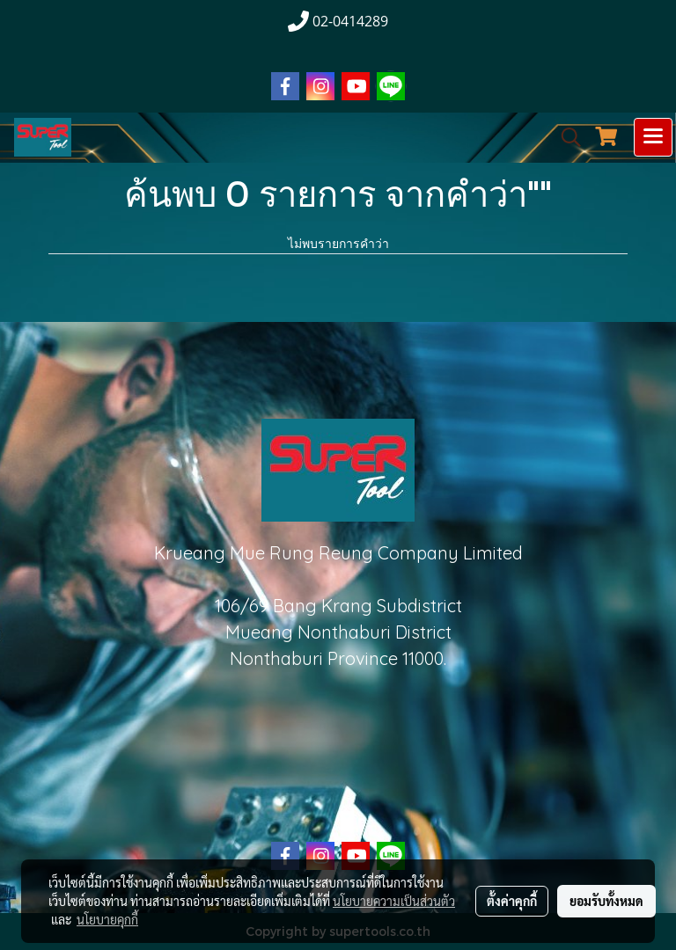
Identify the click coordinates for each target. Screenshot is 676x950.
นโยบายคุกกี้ (107, 919)
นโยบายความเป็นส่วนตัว (394, 901)
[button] (565, 137)
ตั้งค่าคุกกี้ (512, 901)
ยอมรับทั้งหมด (606, 901)
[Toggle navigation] (653, 137)
